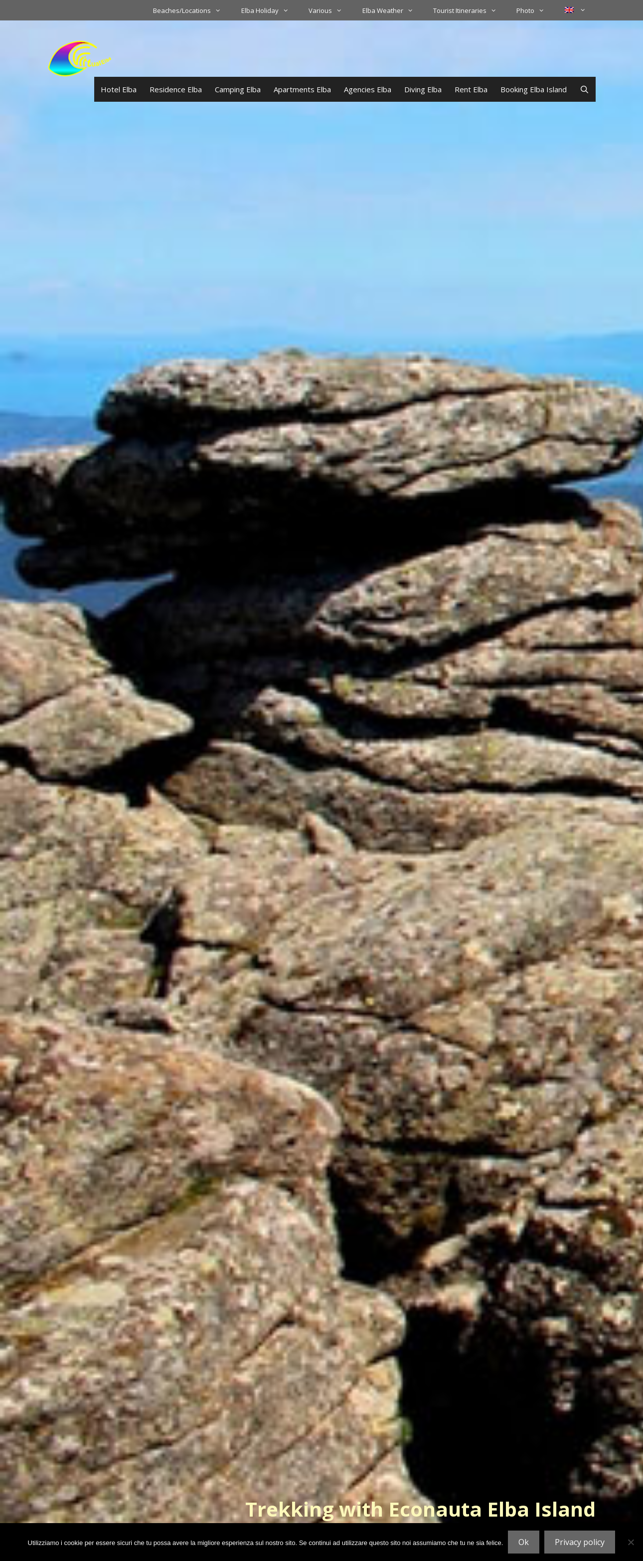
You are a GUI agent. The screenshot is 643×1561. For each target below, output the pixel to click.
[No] (631, 1542)
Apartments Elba (302, 89)
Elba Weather (392, 10)
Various (330, 10)
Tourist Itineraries (469, 10)
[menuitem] (575, 10)
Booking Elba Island (533, 89)
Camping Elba (238, 89)
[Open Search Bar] (584, 89)
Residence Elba (176, 89)
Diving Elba (423, 89)
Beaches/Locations (192, 10)
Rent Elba (471, 89)
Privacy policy (580, 1542)
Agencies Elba (367, 89)
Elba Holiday (270, 10)
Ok (523, 1542)
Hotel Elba (119, 89)
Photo (535, 10)
